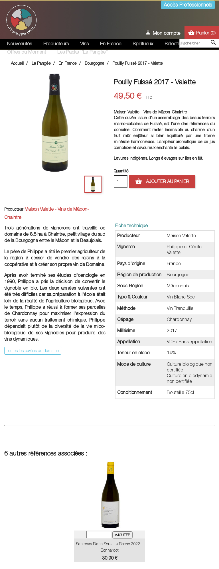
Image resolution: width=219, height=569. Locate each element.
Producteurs (56, 43)
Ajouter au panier (162, 181)
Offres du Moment (26, 52)
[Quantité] (120, 181)
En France (110, 43)
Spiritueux (143, 43)
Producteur (13, 209)
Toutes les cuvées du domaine (33, 350)
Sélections (175, 43)
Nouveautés (19, 43)
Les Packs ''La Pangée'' (82, 52)
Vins (84, 43)
